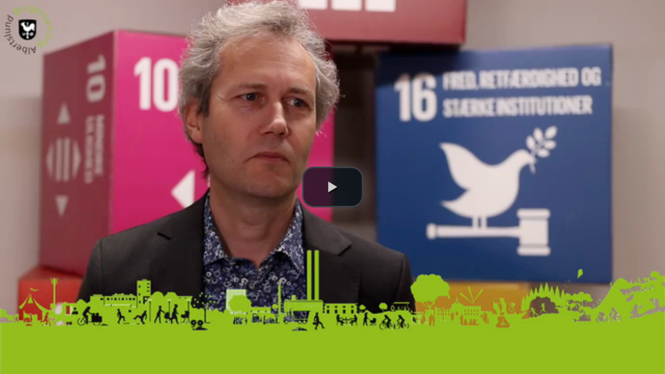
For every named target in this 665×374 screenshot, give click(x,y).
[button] (332, 187)
